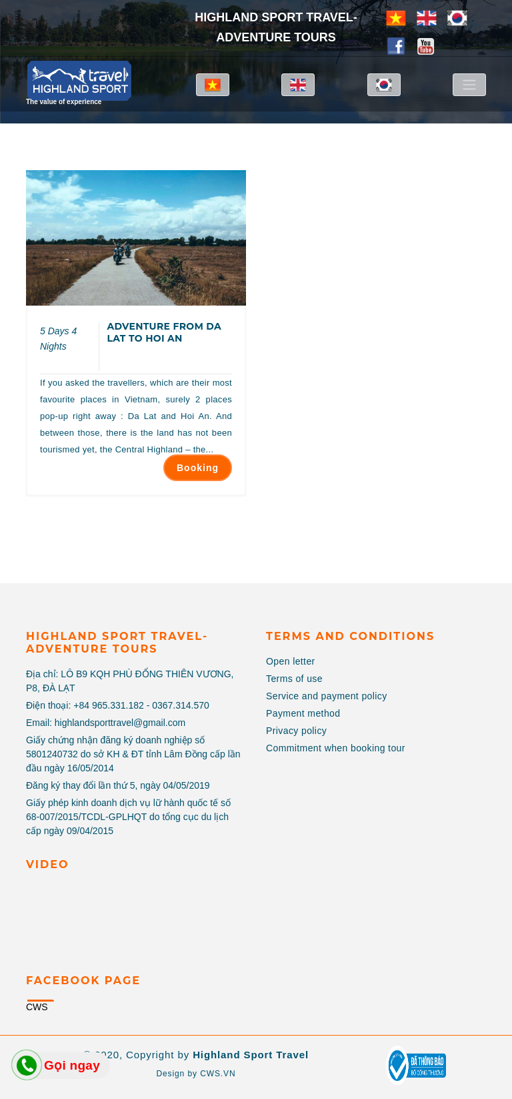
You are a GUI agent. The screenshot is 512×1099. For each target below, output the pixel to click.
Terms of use (294, 678)
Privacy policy (296, 730)
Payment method (303, 713)
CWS (37, 1007)
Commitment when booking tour (335, 748)
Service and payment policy (326, 696)
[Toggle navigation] (469, 84)
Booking (198, 467)
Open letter (290, 661)
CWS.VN (217, 1073)
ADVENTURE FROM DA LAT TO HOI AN (164, 332)
